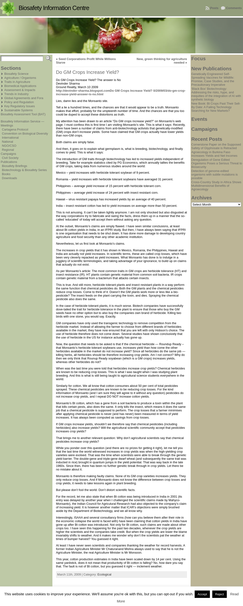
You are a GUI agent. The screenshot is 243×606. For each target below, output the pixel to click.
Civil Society (10, 158)
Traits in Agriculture (17, 82)
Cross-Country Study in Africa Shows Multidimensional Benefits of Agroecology (216, 185)
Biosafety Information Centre (54, 8)
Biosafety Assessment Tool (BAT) (23, 114)
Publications (9, 162)
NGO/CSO (9, 145)
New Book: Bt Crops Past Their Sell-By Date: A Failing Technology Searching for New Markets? (215, 107)
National (7, 141)
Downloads (9, 178)
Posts (214, 8)
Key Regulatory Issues (19, 106)
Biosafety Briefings (14, 166)
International (10, 137)
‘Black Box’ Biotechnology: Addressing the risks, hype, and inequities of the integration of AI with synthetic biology (216, 94)
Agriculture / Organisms (20, 78)
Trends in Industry (16, 94)
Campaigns (8, 154)
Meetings (7, 125)
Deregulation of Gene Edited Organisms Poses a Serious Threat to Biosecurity (216, 163)
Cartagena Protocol (15, 129)
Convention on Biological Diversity (25, 133)
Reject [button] (219, 594)
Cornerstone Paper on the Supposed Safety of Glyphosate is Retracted (216, 146)
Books (6, 174)
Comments (234, 8)
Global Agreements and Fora (23, 98)
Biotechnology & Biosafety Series (24, 170)
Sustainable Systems (18, 110)
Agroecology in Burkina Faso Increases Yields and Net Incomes (214, 153)
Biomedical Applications (20, 86)
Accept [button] (202, 594)
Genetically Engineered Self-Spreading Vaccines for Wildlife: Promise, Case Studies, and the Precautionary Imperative (212, 79)
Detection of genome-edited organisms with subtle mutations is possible (214, 174)
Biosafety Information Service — (22, 121)
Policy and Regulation (19, 102)
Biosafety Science (16, 74)
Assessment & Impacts (19, 90)
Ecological (104, 574)
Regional (8, 150)
